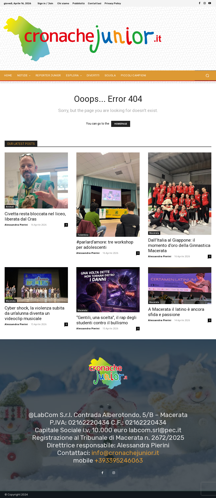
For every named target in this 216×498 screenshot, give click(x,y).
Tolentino (83, 234)
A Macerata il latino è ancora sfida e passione (176, 312)
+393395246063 (118, 460)
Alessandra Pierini (16, 224)
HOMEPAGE (120, 123)
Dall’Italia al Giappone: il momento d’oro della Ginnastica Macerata (179, 245)
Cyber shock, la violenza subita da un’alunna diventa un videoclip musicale (34, 313)
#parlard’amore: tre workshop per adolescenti (104, 245)
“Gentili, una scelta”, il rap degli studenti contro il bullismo (106, 320)
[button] (207, 76)
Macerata (154, 233)
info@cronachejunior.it (125, 453)
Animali (10, 206)
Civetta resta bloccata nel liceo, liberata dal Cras (35, 216)
